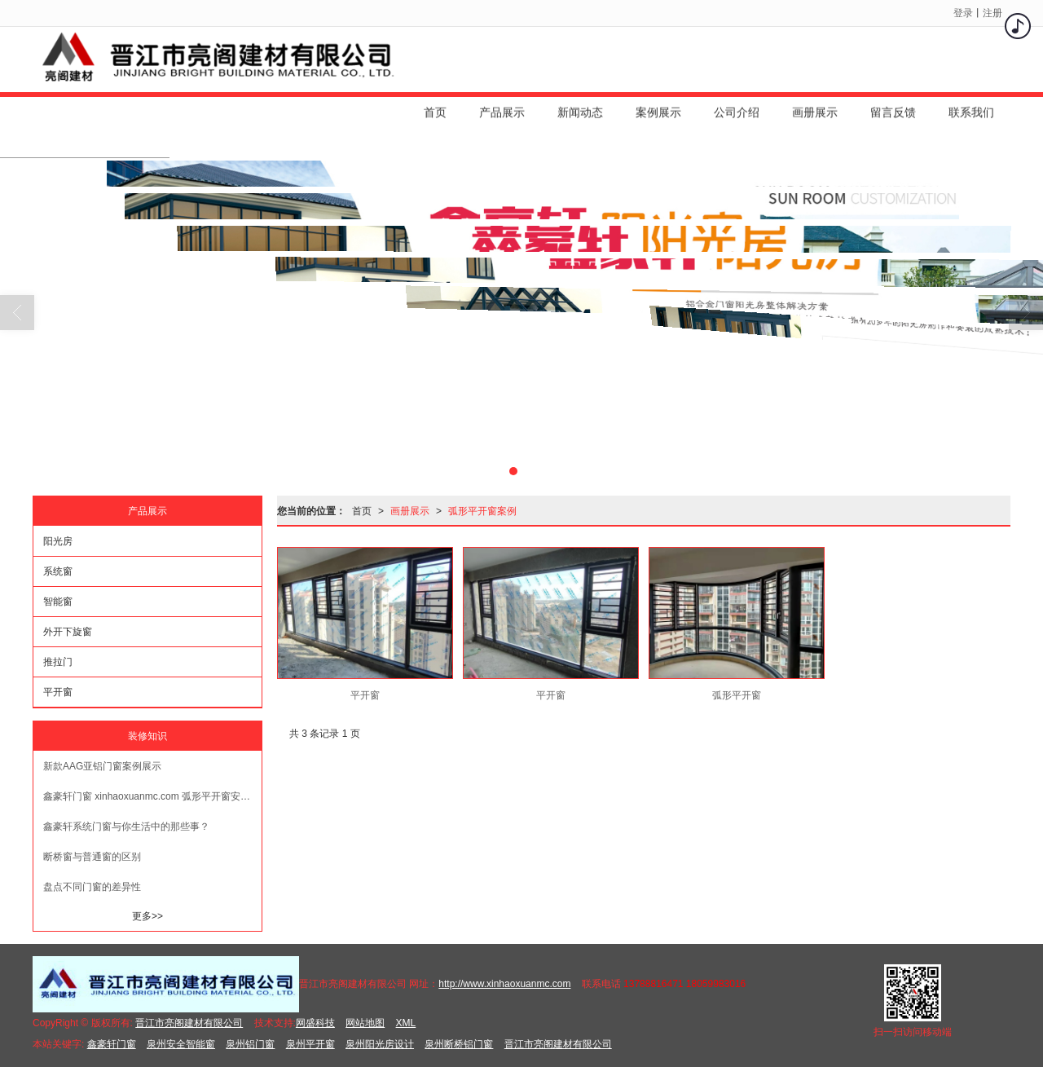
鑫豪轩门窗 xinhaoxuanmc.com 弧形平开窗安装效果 (152, 796)
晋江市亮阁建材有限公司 (189, 1023)
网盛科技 (315, 1023)
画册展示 (815, 105)
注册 (992, 13)
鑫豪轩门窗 (111, 1044)
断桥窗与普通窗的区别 (92, 856)
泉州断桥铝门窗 (459, 1044)
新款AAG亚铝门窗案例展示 (102, 766)
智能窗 (58, 601)
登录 (963, 13)
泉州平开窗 (310, 1044)
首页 (435, 105)
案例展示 (658, 105)
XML (406, 1023)
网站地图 (365, 1023)
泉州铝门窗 (250, 1044)
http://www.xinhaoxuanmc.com (504, 984)
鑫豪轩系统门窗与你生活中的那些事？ (126, 826)
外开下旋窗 (67, 631)
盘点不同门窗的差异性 (92, 887)
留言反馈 (893, 105)
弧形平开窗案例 (482, 511)
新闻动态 (580, 105)
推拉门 (58, 662)
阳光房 (58, 541)
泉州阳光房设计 (379, 1044)
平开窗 (58, 692)
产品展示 (502, 105)
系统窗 (58, 571)
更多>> (147, 916)
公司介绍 (736, 105)
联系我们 (971, 105)
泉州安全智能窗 (181, 1044)
